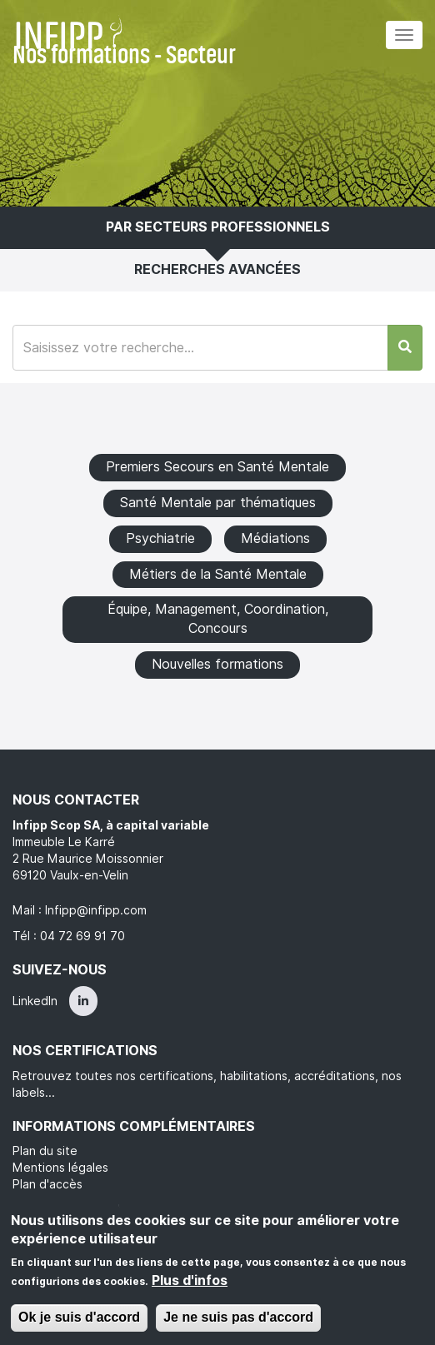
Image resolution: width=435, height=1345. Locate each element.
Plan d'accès (47, 1184)
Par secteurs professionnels (218, 227)
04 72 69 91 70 (82, 936)
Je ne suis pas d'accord (238, 1317)
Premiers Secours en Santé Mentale (217, 467)
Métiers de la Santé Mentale (218, 574)
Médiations (275, 538)
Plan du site (45, 1151)
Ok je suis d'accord (79, 1317)
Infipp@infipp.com (96, 910)
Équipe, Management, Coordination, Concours (218, 618)
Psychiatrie (160, 538)
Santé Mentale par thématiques (218, 503)
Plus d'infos (190, 1280)
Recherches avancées (217, 269)
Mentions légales (60, 1167)
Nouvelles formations (217, 664)
